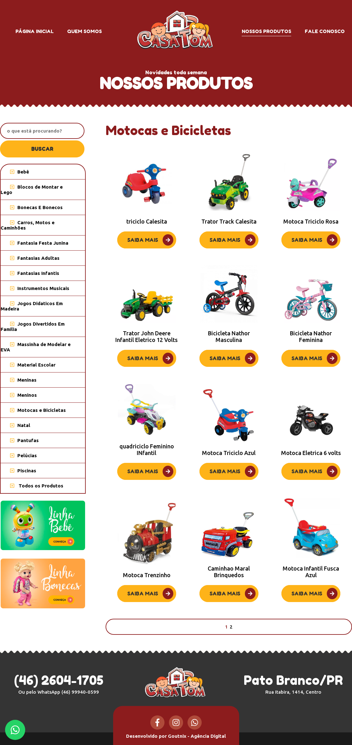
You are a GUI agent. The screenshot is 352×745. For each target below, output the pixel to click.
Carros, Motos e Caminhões (28, 225)
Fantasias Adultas (35, 258)
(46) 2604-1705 (58, 680)
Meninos (23, 395)
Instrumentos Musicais (39, 288)
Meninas (23, 380)
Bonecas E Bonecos (36, 207)
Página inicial (34, 31)
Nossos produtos (266, 31)
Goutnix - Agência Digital (197, 736)
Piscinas (23, 470)
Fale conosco (325, 31)
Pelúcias (23, 455)
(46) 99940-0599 (80, 692)
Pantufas (24, 440)
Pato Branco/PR (293, 684)
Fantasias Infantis (34, 273)
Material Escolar (32, 364)
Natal (20, 425)
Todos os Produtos (36, 485)
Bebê (19, 171)
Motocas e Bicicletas (38, 410)
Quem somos (84, 31)
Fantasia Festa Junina (39, 243)
